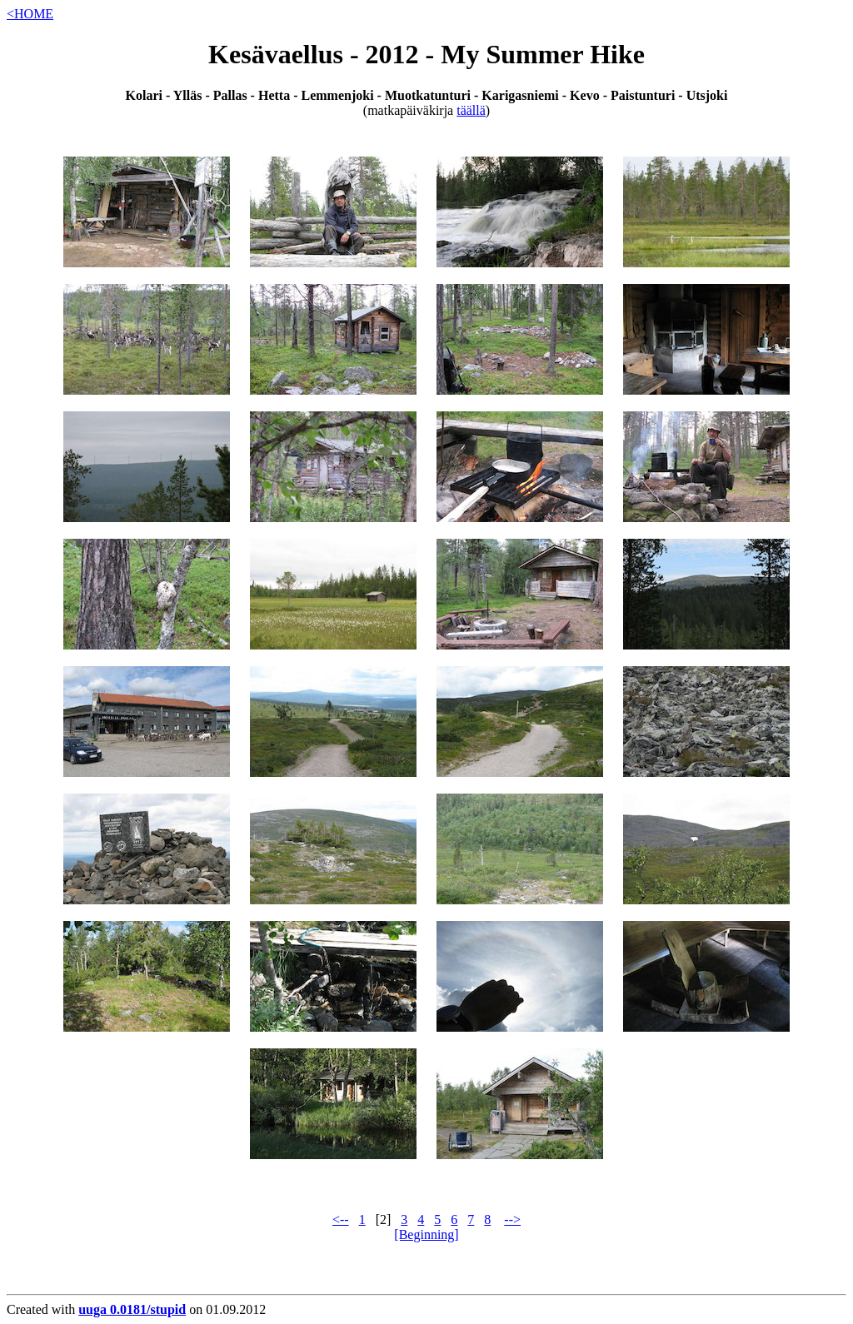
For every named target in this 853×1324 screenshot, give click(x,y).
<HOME (30, 14)
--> (512, 1219)
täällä (471, 110)
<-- (340, 1219)
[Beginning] (426, 1234)
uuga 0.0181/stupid (132, 1309)
